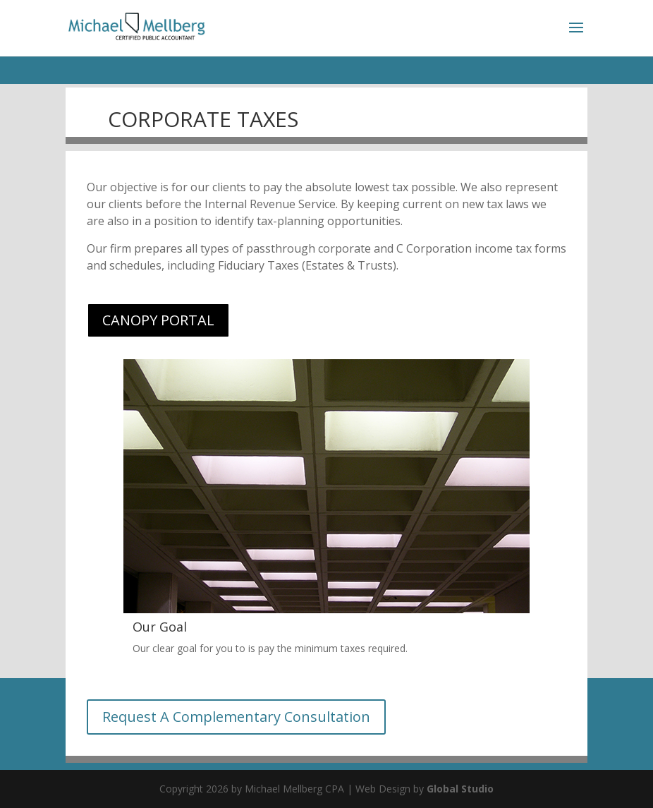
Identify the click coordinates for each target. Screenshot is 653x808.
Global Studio (460, 788)
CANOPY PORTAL (158, 320)
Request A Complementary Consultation (236, 716)
